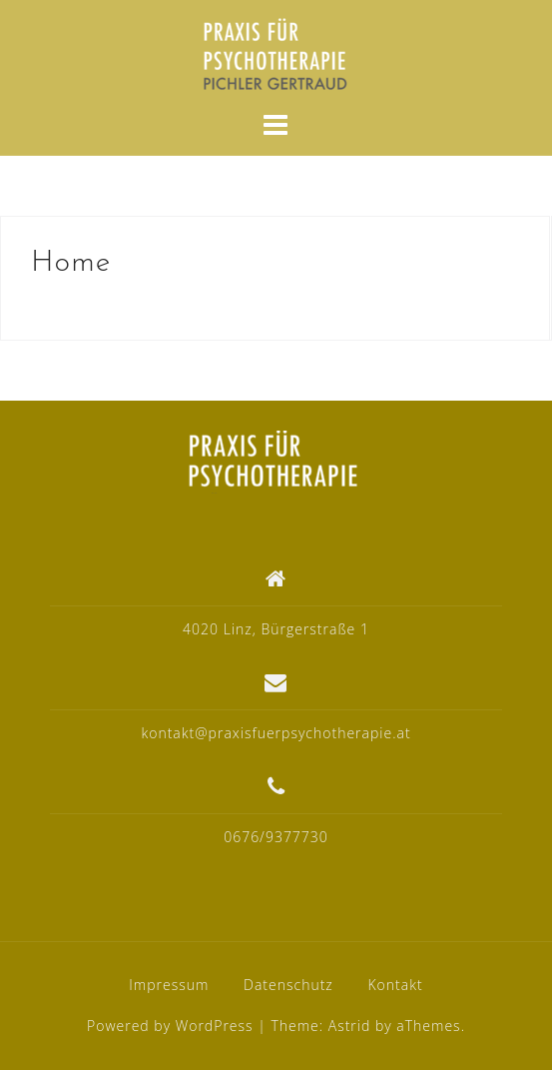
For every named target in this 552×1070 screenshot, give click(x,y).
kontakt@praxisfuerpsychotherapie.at (275, 732)
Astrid (349, 1025)
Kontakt (394, 984)
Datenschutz (288, 984)
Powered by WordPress (170, 1025)
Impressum (169, 984)
